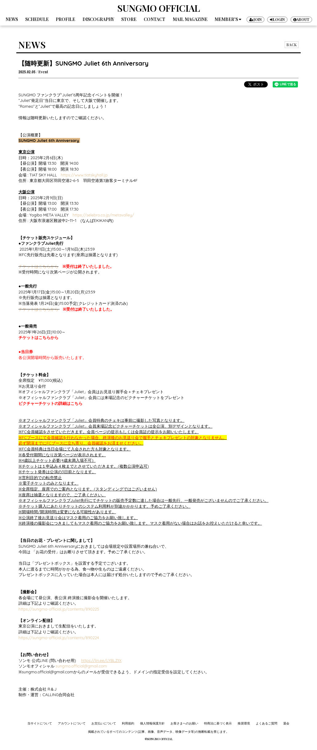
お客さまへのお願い (184, 723)
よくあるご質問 (266, 723)
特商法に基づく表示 (218, 723)
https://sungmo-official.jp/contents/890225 (58, 609)
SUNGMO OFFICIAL (158, 8)
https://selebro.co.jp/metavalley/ (103, 214)
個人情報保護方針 (152, 723)
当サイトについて (39, 723)
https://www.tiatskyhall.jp (84, 174)
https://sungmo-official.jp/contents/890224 (58, 637)
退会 (286, 723)
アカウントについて (72, 723)
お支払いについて (103, 723)
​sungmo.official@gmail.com (80, 665)
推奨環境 (244, 723)
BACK (292, 44)
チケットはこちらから (38, 266)
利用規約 (128, 723)
